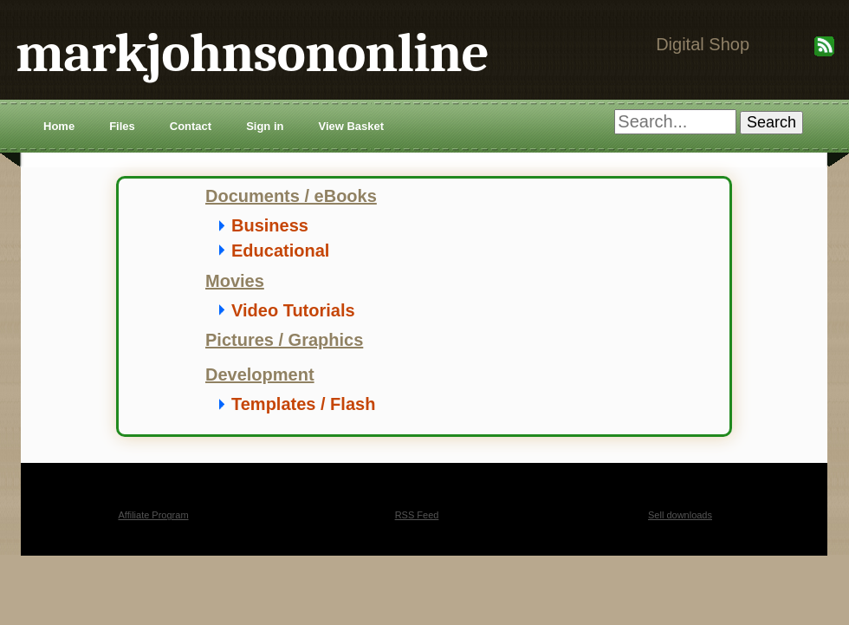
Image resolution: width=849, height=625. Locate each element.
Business (269, 225)
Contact (190, 126)
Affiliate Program (153, 515)
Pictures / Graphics (284, 339)
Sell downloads (680, 515)
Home (59, 126)
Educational (280, 250)
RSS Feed (417, 515)
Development (259, 374)
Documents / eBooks (291, 195)
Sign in (264, 126)
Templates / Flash (303, 403)
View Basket (351, 126)
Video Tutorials (293, 310)
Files (122, 126)
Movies (234, 280)
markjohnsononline (252, 53)
